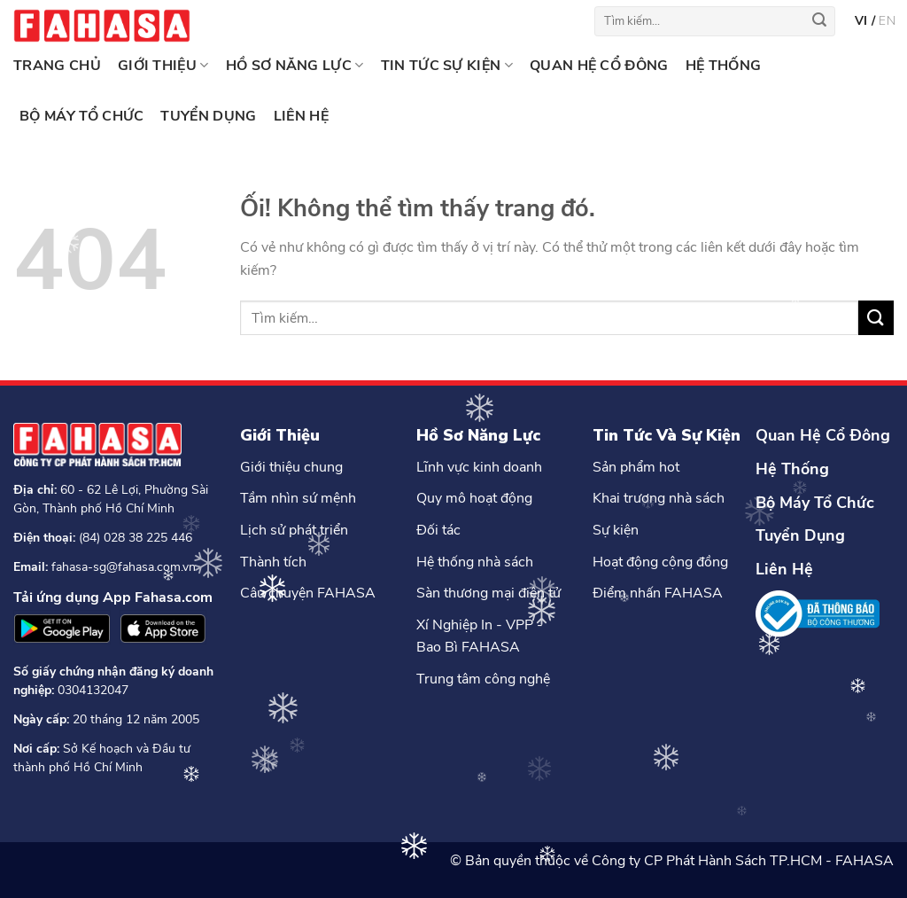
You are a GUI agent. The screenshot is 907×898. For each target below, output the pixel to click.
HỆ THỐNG (724, 65)
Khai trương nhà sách (659, 498)
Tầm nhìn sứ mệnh (298, 498)
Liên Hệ (784, 569)
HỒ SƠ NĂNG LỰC (295, 65)
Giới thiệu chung (291, 467)
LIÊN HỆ (301, 116)
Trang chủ (57, 65)
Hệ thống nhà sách (474, 562)
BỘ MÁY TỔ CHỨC (81, 116)
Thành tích (273, 562)
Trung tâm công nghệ (483, 679)
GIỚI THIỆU (163, 65)
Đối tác (438, 530)
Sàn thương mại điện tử (488, 593)
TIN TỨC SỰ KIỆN (447, 65)
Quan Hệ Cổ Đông (823, 435)
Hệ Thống (792, 469)
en (887, 20)
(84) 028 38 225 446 (135, 537)
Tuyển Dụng (800, 535)
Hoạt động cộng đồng (660, 562)
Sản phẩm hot (636, 467)
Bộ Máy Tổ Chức (815, 502)
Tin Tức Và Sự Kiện (666, 435)
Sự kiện (616, 530)
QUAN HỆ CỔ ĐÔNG (599, 65)
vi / (867, 20)
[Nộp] (819, 21)
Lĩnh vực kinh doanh (479, 467)
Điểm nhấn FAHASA (658, 593)
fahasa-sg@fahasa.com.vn (123, 566)
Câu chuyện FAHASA (308, 593)
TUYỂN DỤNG (208, 116)
